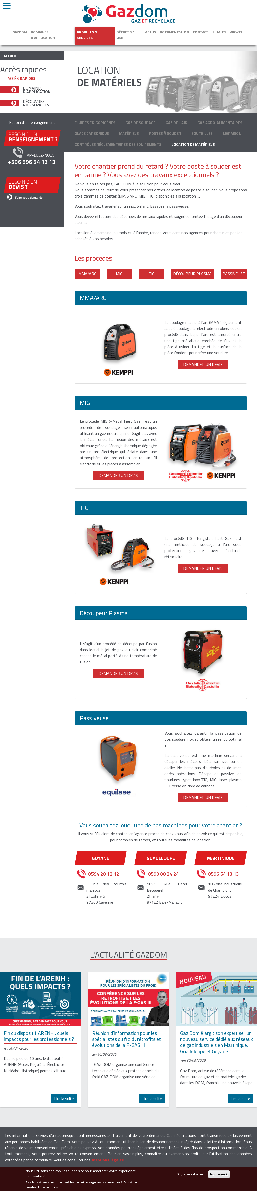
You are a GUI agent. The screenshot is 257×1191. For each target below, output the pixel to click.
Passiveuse (234, 274)
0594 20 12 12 (103, 873)
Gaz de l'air (176, 123)
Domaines (37, 89)
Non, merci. (219, 1177)
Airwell (237, 32)
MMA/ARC (87, 274)
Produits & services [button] (87, 34)
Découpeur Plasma (192, 274)
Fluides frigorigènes (95, 123)
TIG (152, 274)
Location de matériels (193, 144)
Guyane (100, 858)
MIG (119, 274)
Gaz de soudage (140, 123)
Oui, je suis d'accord (191, 1176)
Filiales (219, 32)
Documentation (174, 32)
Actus (150, 32)
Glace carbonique (92, 133)
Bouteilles (202, 133)
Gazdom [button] (20, 32)
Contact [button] (200, 32)
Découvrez (36, 103)
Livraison (232, 133)
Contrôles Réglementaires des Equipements (118, 144)
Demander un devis (203, 364)
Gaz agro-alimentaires (219, 123)
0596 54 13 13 (223, 873)
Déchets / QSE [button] (125, 34)
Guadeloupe (160, 858)
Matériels (129, 133)
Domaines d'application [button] (43, 34)
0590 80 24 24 (163, 873)
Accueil (10, 55)
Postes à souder (165, 133)
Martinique (220, 858)
